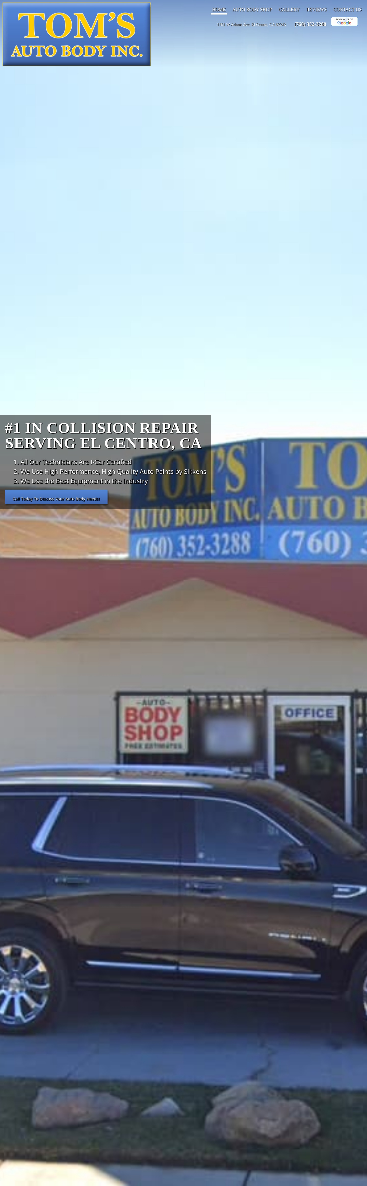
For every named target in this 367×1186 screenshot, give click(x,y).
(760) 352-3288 (310, 24)
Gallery (289, 9)
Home (219, 9)
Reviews (316, 9)
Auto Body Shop (252, 9)
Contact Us (347, 9)
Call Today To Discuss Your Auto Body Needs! (61, 498)
